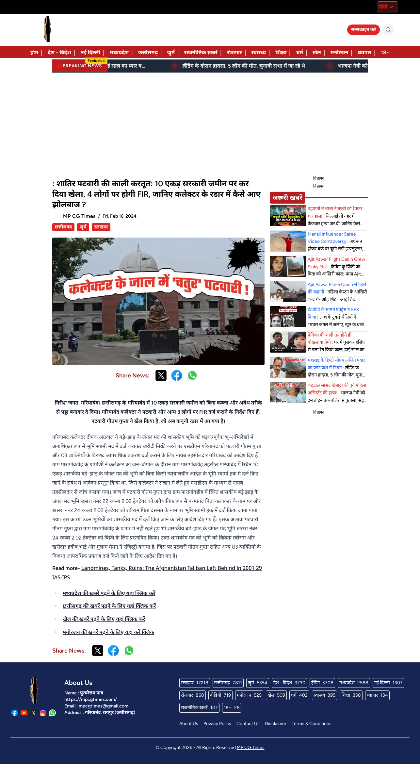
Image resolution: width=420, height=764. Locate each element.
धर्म (299, 52)
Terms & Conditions (311, 723)
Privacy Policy (217, 723)
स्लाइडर (101, 227)
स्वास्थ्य (258, 52)
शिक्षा (280, 52)
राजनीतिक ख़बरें (201, 52)
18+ (385, 52)
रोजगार (234, 52)
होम (34, 52)
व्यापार (364, 52)
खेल (317, 52)
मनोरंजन (339, 52)
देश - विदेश (59, 52)
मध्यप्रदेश (119, 52)
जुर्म (171, 52)
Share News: (132, 375)
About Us (188, 723)
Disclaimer (275, 723)
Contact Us (248, 723)
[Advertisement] (210, 123)
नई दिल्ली (90, 52)
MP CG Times (251, 747)
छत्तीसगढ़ (148, 52)
